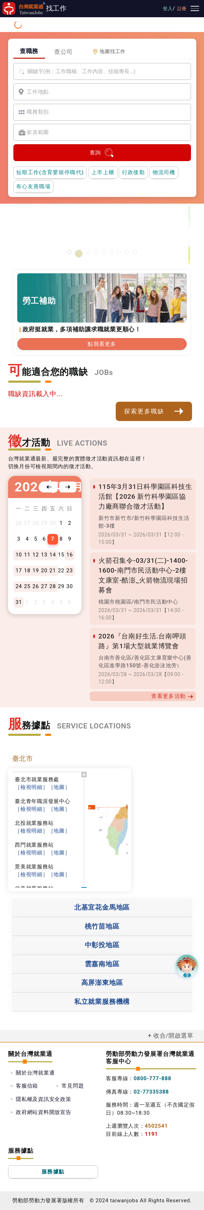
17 (18, 570)
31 (18, 602)
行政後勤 (133, 172)
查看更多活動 (172, 696)
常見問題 (73, 1086)
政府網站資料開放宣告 (43, 1112)
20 (44, 570)
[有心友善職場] (80, 252)
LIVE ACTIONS (82, 443)
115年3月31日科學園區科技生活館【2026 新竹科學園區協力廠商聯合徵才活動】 (145, 496)
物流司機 (164, 172)
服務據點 (53, 1171)
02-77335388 (151, 1092)
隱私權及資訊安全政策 (43, 1099)
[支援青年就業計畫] (96, 252)
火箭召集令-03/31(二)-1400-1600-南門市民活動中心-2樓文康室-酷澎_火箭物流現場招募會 (143, 575)
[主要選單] (195, 8)
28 (53, 586)
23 (69, 570)
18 (27, 570)
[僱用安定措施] (104, 252)
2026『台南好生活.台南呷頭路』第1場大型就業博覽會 (142, 641)
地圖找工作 (109, 52)
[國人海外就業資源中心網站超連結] (127, 252)
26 (35, 586)
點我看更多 (102, 344)
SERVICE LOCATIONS (94, 726)
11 (27, 555)
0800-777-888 (152, 1078)
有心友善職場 (33, 186)
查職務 (29, 51)
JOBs (104, 372)
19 (35, 570)
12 (35, 555)
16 (69, 555)
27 (44, 586)
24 (18, 586)
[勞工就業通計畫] (88, 252)
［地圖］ (59, 787)
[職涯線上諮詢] (135, 252)
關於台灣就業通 (35, 1073)
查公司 (63, 51)
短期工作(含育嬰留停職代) (50, 172)
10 (18, 555)
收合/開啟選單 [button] (173, 1035)
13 (44, 555)
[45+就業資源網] (119, 252)
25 (27, 586)
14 (53, 555)
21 (53, 570)
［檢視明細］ (31, 787)
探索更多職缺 (154, 411)
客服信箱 (27, 1086)
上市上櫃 (102, 172)
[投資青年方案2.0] (111, 252)
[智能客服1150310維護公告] (71, 253)
